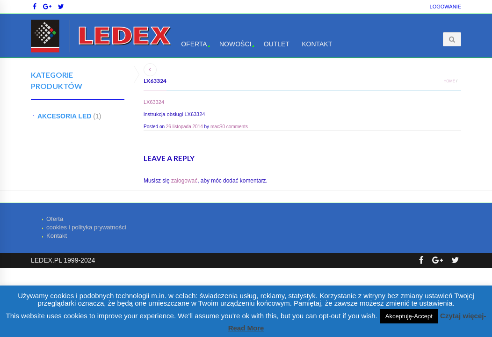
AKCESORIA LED (64, 116)
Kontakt (317, 44)
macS (216, 126)
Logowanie (445, 6)
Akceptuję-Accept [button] (409, 316)
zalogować (184, 180)
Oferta (194, 44)
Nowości (235, 44)
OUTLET (276, 44)
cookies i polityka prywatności (86, 227)
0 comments (234, 126)
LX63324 (154, 102)
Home (449, 81)
